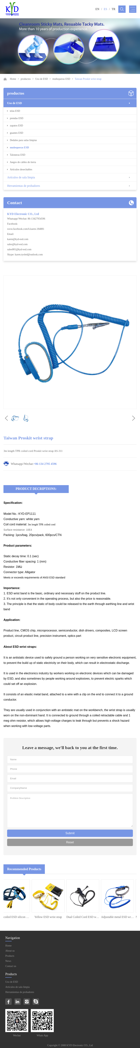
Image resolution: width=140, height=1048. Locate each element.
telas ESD (15, 111)
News (8, 961)
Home (13, 79)
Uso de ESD (41, 79)
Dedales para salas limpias (23, 140)
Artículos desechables (21, 169)
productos (26, 79)
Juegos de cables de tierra (23, 162)
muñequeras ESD (61, 79)
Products (9, 956)
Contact (14, 202)
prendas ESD (16, 118)
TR (113, 9)
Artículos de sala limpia (21, 177)
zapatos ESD (16, 125)
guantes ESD (16, 133)
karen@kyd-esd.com (17, 239)
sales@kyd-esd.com (17, 244)
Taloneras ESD (17, 154)
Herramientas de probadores (23, 185)
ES (105, 9)
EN (97, 9)
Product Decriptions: (36, 489)
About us (10, 950)
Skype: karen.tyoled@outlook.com (25, 254)
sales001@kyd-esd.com (19, 249)
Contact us (10, 966)
